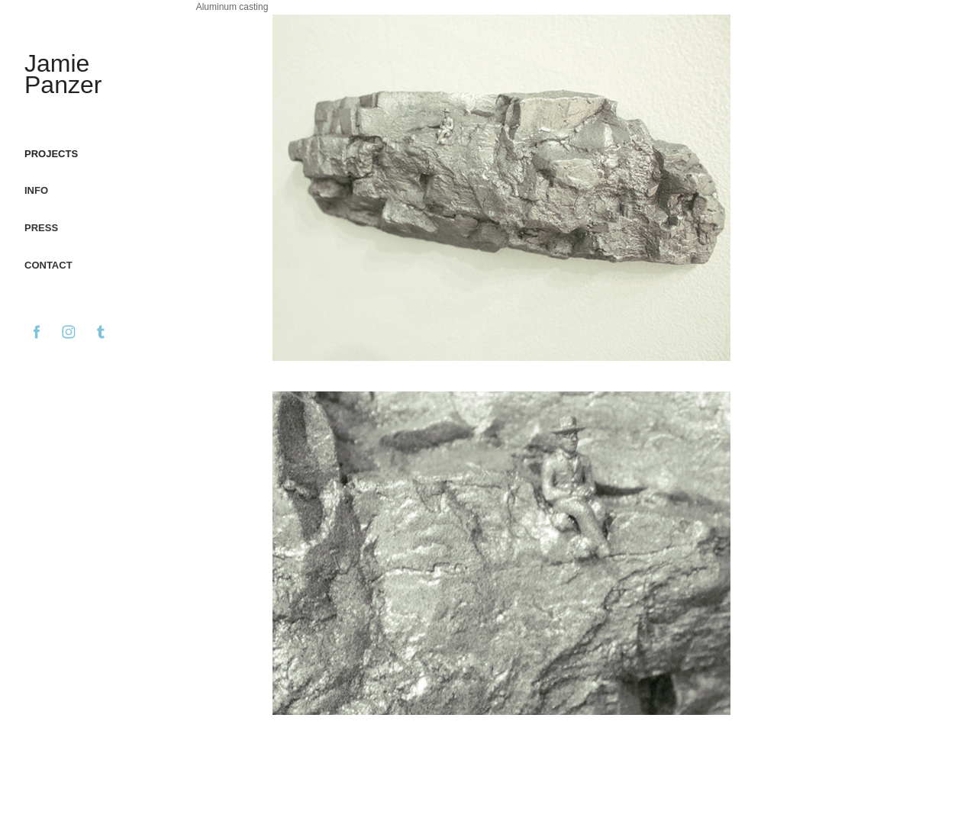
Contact (48, 265)
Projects (51, 153)
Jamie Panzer (63, 74)
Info (36, 190)
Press (41, 227)
